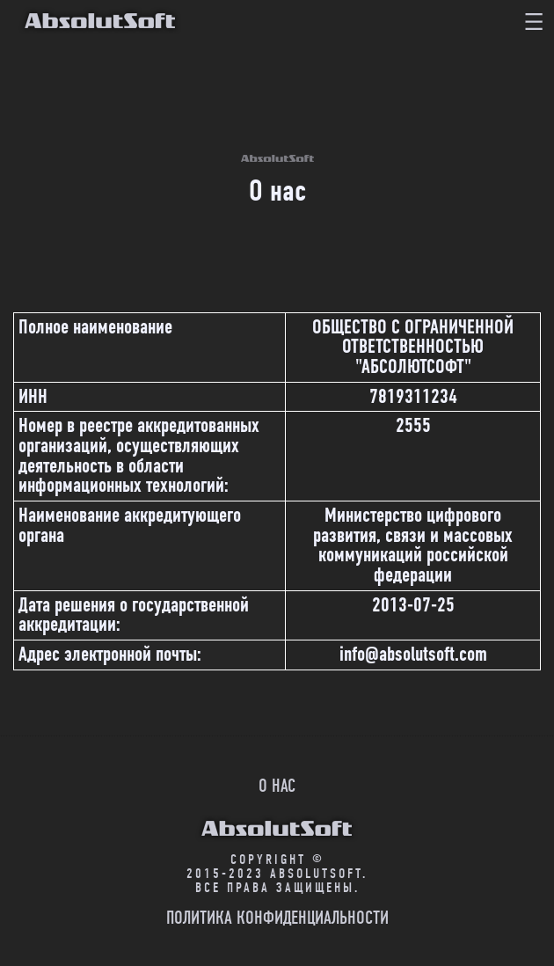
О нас (277, 785)
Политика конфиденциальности (277, 917)
